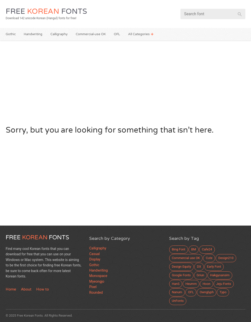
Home (11, 289)
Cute (209, 258)
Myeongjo (96, 281)
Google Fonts (181, 275)
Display (94, 259)
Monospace (98, 276)
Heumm (191, 284)
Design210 (226, 258)
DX (199, 266)
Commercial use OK (186, 258)
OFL (117, 34)
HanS (175, 284)
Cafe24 (207, 249)
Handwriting (33, 34)
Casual (94, 254)
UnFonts (178, 301)
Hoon (206, 284)
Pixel (93, 287)
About (26, 289)
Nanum (177, 292)
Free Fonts (46, 11)
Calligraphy (59, 34)
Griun (200, 275)
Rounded (96, 292)
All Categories (139, 34)
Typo (223, 292)
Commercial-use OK (91, 34)
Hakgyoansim (220, 275)
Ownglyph (207, 292)
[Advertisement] (125, 82)
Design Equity (181, 266)
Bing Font (178, 249)
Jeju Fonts (223, 284)
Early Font (214, 266)
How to (42, 289)
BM (193, 249)
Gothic (11, 34)
